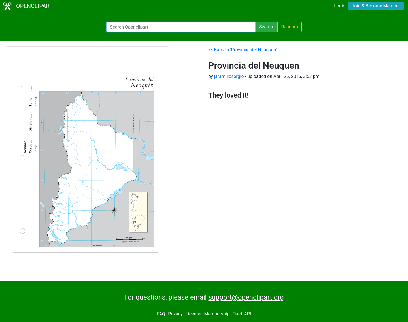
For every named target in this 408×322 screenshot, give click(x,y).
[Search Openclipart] (181, 27)
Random (289, 26)
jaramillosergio (229, 76)
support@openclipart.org (246, 297)
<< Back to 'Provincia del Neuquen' (242, 49)
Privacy (175, 314)
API (247, 314)
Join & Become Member (376, 6)
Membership (216, 314)
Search (266, 26)
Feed (237, 314)
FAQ (161, 314)
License (193, 314)
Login (339, 6)
